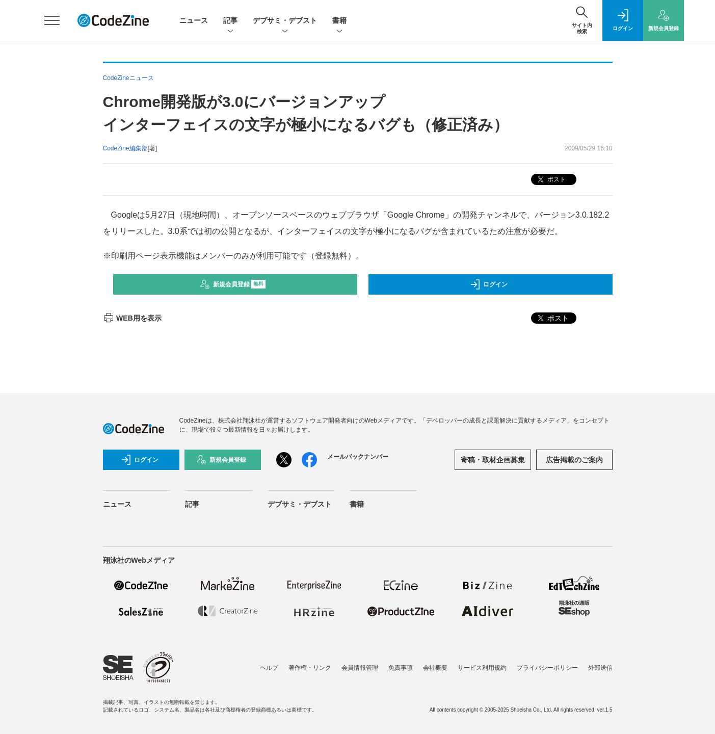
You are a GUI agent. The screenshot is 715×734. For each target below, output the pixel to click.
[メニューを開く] (52, 20)
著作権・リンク (309, 667)
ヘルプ (269, 667)
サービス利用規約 (482, 667)
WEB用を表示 (132, 318)
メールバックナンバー (357, 456)
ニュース (193, 20)
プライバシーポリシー (547, 667)
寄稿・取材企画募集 (493, 460)
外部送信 (600, 667)
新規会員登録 (233, 284)
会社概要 (435, 667)
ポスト (551, 179)
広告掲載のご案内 (574, 460)
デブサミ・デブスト (285, 21)
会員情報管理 (359, 667)
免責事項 (400, 667)
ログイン (489, 284)
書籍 (339, 21)
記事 (230, 21)
